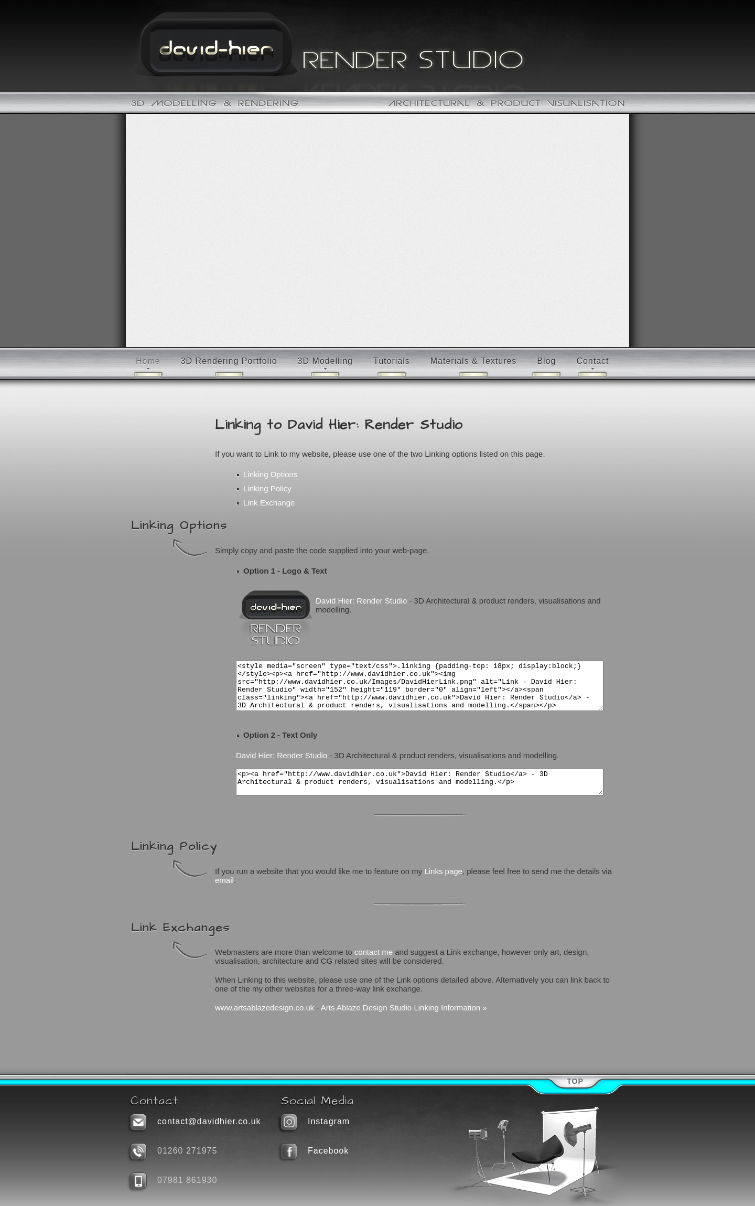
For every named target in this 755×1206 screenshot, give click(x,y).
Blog (546, 361)
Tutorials (391, 361)
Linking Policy (267, 488)
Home (148, 361)
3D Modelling (325, 361)
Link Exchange (269, 502)
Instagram (329, 1121)
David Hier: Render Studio (361, 600)
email (224, 894)
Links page (443, 885)
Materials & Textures (473, 361)
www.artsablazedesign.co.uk (264, 1021)
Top (575, 1081)
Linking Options (270, 474)
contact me (373, 966)
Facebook (328, 1150)
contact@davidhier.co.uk (209, 1121)
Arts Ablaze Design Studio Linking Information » (404, 1021)
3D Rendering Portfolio (229, 361)
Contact (592, 361)
